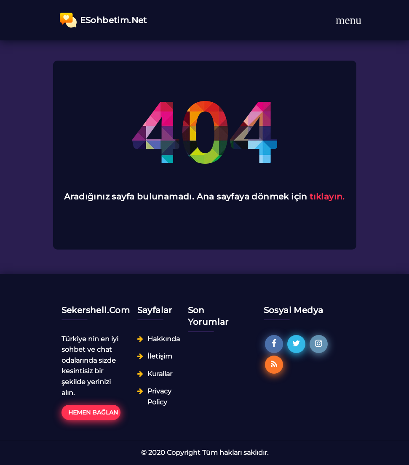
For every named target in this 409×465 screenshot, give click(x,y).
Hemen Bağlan (93, 412)
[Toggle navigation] (348, 20)
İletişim (159, 356)
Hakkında (163, 339)
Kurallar (159, 374)
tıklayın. (327, 196)
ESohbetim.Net (103, 20)
